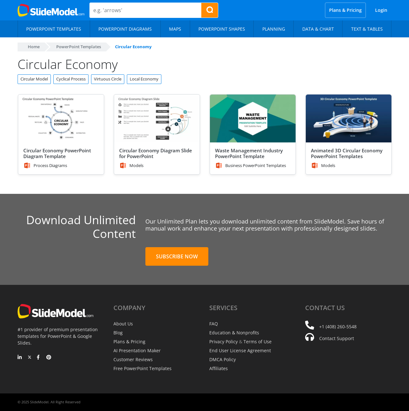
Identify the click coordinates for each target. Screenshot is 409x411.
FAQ (213, 324)
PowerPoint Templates (78, 46)
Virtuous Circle (107, 79)
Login (381, 10)
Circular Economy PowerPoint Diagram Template (57, 153)
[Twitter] (29, 357)
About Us (123, 324)
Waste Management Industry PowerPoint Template (249, 153)
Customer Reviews (133, 359)
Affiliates (218, 368)
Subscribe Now (177, 256)
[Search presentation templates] (209, 10)
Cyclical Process (71, 79)
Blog (118, 333)
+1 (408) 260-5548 (338, 326)
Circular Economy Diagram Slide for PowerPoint (155, 153)
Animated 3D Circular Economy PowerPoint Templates (346, 153)
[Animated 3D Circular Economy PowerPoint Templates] (348, 119)
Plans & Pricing (345, 10)
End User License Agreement (240, 350)
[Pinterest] (48, 357)
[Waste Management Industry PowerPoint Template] (253, 119)
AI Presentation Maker (137, 350)
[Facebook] (39, 357)
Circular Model (34, 79)
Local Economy (144, 79)
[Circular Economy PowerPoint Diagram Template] (61, 119)
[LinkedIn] (20, 357)
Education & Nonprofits (234, 333)
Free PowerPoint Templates (142, 368)
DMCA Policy (222, 359)
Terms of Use (257, 342)
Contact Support (336, 338)
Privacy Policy (223, 342)
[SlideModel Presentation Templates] (51, 10)
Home (34, 46)
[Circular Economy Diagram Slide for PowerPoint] (157, 119)
